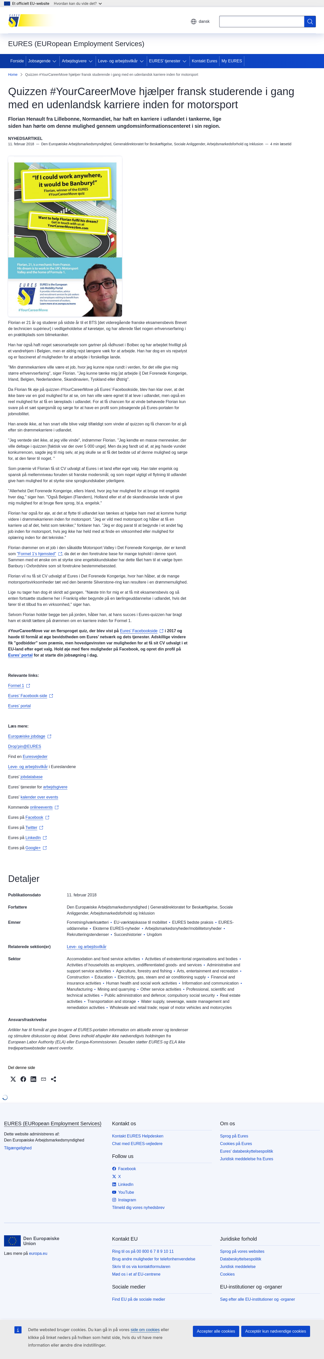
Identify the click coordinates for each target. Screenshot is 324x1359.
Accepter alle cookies (216, 1331)
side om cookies (145, 1330)
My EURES (231, 61)
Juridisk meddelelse (238, 1266)
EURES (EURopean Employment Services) (53, 1123)
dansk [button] (200, 22)
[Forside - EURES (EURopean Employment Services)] (33, 20)
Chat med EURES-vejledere (137, 1143)
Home (12, 75)
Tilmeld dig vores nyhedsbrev (138, 1207)
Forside (17, 61)
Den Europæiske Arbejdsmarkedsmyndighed (107, 907)
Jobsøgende (39, 61)
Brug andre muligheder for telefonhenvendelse (153, 1259)
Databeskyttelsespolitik (240, 1259)
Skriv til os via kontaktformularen (141, 1266)
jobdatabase (32, 777)
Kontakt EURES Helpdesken (138, 1136)
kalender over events (39, 797)
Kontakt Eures (204, 61)
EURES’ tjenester (164, 61)
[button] (13, 1079)
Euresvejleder (35, 756)
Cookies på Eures (236, 1143)
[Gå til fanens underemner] (55, 61)
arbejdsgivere (55, 787)
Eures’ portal (19, 706)
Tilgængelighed (18, 1148)
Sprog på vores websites (242, 1251)
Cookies (227, 1274)
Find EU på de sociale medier (138, 1299)
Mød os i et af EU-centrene (136, 1274)
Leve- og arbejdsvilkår (118, 61)
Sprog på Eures (234, 1136)
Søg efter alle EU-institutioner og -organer (257, 1299)
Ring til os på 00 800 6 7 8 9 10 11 (143, 1251)
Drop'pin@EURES (24, 746)
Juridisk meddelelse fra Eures (246, 1159)
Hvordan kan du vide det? (78, 3)
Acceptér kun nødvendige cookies (275, 1331)
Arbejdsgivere (74, 61)
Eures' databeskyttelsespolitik (246, 1151)
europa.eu (38, 1253)
